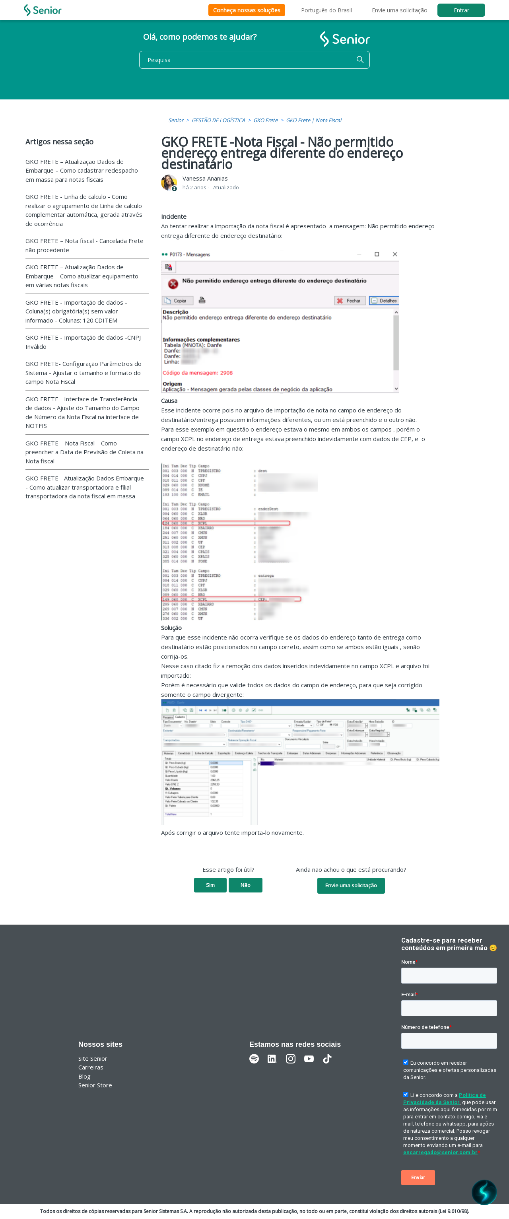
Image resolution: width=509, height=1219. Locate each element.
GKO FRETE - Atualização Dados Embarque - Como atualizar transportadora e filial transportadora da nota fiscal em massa (84, 487)
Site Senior (92, 1058)
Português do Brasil (326, 10)
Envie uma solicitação (399, 10)
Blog (84, 1076)
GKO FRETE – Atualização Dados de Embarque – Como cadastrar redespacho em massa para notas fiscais (81, 170)
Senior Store (95, 1085)
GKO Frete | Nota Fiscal (313, 120)
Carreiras (90, 1067)
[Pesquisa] (254, 60)
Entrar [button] (461, 10)
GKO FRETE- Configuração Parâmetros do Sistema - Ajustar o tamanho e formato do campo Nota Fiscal (83, 372)
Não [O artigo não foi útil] (246, 884)
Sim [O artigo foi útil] (210, 884)
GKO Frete (265, 120)
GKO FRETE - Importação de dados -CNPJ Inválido (83, 341)
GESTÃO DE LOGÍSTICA (218, 120)
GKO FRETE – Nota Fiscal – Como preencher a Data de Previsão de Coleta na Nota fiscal (84, 452)
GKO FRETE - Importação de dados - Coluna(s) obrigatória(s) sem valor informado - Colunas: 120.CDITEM (76, 311)
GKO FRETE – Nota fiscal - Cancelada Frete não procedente (84, 245)
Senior (175, 120)
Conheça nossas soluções (246, 10)
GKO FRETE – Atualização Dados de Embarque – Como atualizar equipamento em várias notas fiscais (81, 276)
